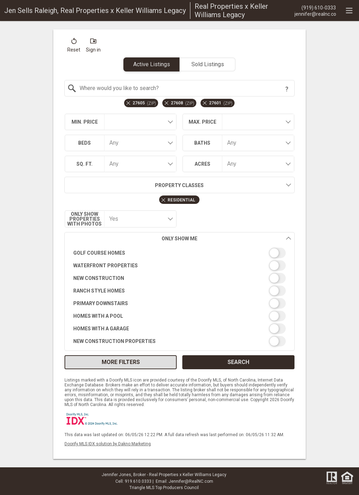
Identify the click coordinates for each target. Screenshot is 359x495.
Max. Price (202, 122)
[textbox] (184, 88)
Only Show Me (226, 238)
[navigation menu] (349, 10)
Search (238, 362)
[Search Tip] (287, 89)
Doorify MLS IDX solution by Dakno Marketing (108, 443)
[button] (73, 46)
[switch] (179, 253)
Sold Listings (207, 64)
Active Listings (151, 64)
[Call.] (315, 7)
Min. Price (85, 122)
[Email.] (315, 14)
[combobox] (179, 88)
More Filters (121, 362)
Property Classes (134, 185)
